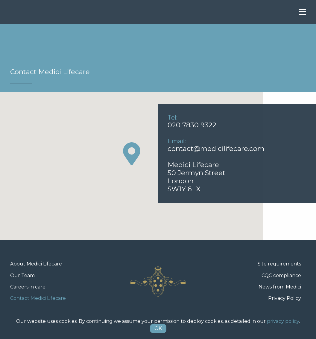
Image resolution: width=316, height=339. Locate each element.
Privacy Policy (284, 298)
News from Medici (280, 287)
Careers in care (27, 287)
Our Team (22, 275)
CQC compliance (281, 275)
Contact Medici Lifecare (38, 298)
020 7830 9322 (192, 125)
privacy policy (283, 321)
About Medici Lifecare (36, 264)
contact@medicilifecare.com (216, 148)
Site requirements (279, 264)
